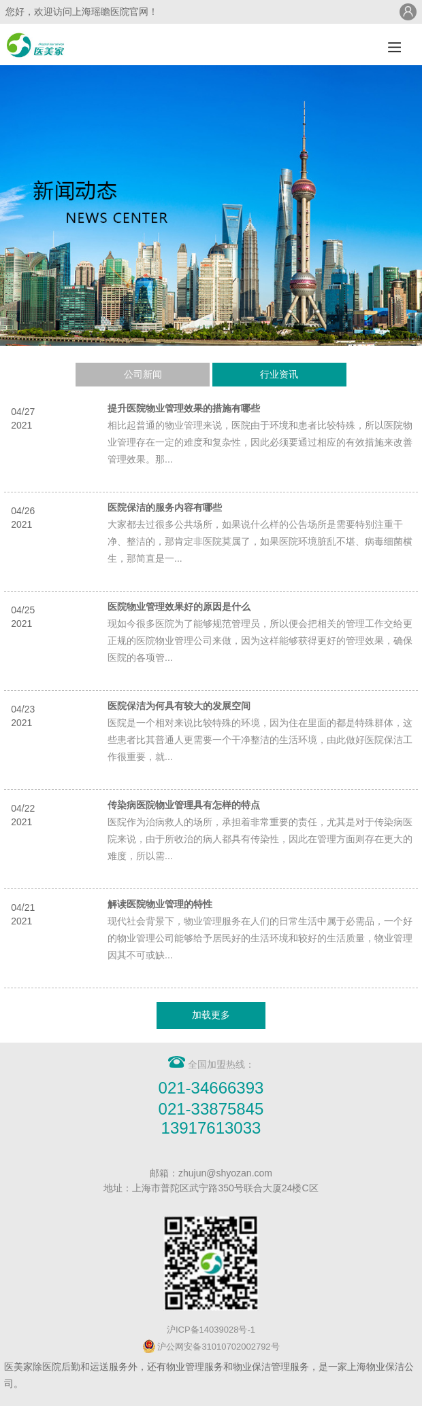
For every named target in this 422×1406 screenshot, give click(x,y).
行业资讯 (279, 374)
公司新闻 (143, 374)
